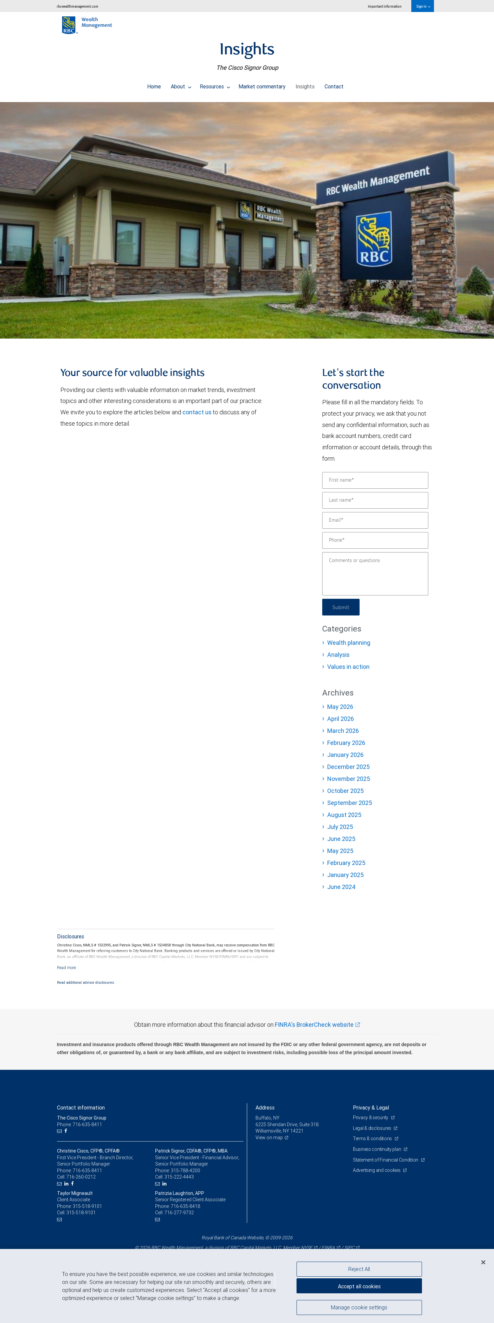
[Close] (483, 1262)
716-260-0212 (81, 1177)
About (181, 84)
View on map (269, 1138)
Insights (305, 84)
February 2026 (346, 743)
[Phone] (375, 540)
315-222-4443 (179, 1177)
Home (154, 84)
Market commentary (262, 84)
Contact (334, 84)
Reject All (359, 1269)
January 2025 (345, 875)
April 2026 (340, 719)
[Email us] (60, 1131)
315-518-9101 (87, 1206)
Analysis (338, 654)
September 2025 (349, 803)
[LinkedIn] (67, 1184)
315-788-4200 (185, 1171)
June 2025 (341, 839)
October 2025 (345, 791)
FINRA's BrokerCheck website (314, 1024)
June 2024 (341, 887)
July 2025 (340, 827)
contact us (196, 412)
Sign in (423, 6)
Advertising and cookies (377, 1170)
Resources (215, 84)
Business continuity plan (377, 1149)
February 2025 (346, 863)
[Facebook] (66, 1131)
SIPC (349, 1248)
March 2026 (343, 731)
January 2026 (345, 755)
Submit (341, 607)
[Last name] (375, 500)
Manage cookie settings (359, 1307)
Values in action (348, 667)
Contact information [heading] (81, 1107)
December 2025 (348, 767)
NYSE (306, 1248)
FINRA (328, 1248)
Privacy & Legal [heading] (371, 1107)
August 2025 (344, 815)
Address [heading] (265, 1107)
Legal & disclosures (372, 1128)
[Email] (375, 520)
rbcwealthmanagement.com (77, 6)
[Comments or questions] (375, 573)
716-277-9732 (179, 1213)
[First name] (375, 480)
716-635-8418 (185, 1206)
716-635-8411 (87, 1171)
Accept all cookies (359, 1286)
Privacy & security (371, 1118)
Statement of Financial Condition (386, 1160)
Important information (385, 6)
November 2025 (348, 779)
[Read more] (66, 967)
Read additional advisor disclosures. (86, 982)
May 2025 (340, 851)
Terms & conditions (373, 1139)
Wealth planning (348, 642)
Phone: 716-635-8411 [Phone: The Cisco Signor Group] (79, 1125)
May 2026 (340, 707)
